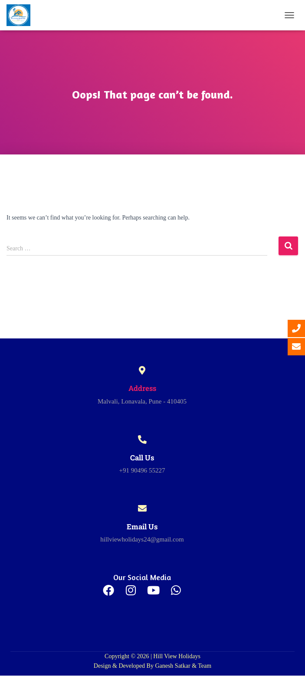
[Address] (142, 370)
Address (142, 388)
